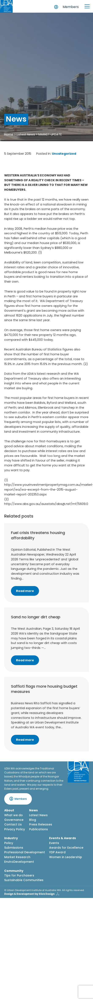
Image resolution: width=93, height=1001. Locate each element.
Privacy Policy (14, 829)
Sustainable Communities (23, 880)
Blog (32, 820)
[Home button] (6, 6)
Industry (11, 838)
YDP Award (57, 852)
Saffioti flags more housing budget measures (44, 689)
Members (71, 6)
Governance (13, 820)
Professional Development (24, 852)
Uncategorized (64, 154)
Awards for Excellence (66, 847)
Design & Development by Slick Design (29, 894)
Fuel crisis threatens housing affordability (38, 535)
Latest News (26, 134)
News (33, 810)
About (9, 810)
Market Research (17, 857)
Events (54, 843)
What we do (13, 815)
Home (8, 134)
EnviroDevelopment (19, 862)
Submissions (13, 847)
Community (13, 871)
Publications (38, 829)
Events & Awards (62, 838)
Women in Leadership (65, 857)
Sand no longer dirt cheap (35, 617)
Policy (8, 843)
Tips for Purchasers (19, 875)
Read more (25, 591)
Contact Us (13, 824)
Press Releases (40, 824)
